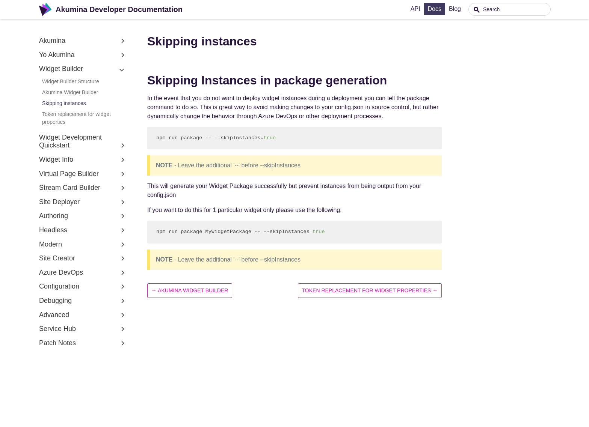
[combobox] (518, 9)
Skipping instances (64, 103)
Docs (452, 9)
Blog (473, 9)
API (433, 9)
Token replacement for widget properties (76, 118)
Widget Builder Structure (70, 81)
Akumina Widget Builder (70, 92)
